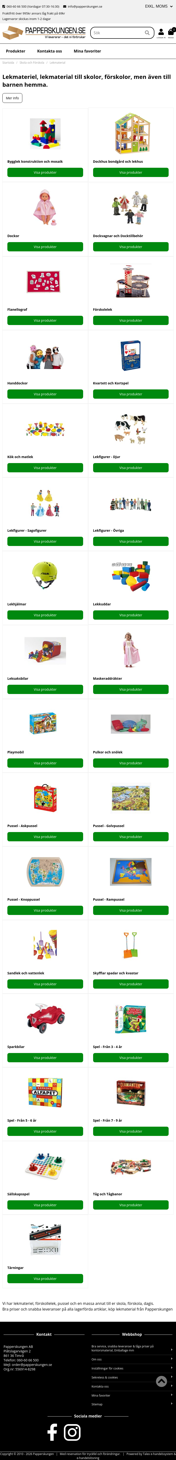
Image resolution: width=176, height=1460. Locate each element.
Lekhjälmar (16, 604)
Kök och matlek (20, 457)
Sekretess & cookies (132, 1377)
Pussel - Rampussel (108, 899)
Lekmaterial (57, 63)
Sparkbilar (15, 1046)
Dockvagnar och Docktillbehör (118, 236)
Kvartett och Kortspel (111, 383)
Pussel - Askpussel (22, 825)
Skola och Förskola (32, 63)
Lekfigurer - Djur (106, 457)
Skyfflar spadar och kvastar (115, 973)
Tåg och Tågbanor (107, 1194)
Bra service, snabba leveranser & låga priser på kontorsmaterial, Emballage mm (132, 1348)
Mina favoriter (87, 51)
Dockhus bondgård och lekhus (118, 161)
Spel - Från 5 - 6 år (21, 1120)
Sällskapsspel (18, 1194)
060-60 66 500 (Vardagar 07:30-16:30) (31, 6)
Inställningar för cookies (132, 1368)
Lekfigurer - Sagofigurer (27, 530)
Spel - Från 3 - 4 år (107, 1046)
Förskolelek (102, 309)
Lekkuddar (102, 604)
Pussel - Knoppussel (23, 899)
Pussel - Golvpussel (108, 825)
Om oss (132, 1359)
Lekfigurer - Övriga (108, 530)
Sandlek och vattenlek (25, 973)
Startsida (8, 63)
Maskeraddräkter (107, 678)
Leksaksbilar (17, 678)
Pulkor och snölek (108, 752)
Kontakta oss (49, 51)
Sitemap (132, 1404)
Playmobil (15, 752)
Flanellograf (17, 309)
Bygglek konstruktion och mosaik (35, 161)
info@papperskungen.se (82, 6)
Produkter (15, 51)
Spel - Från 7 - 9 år (107, 1120)
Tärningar (15, 1267)
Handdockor (17, 383)
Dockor (13, 236)
